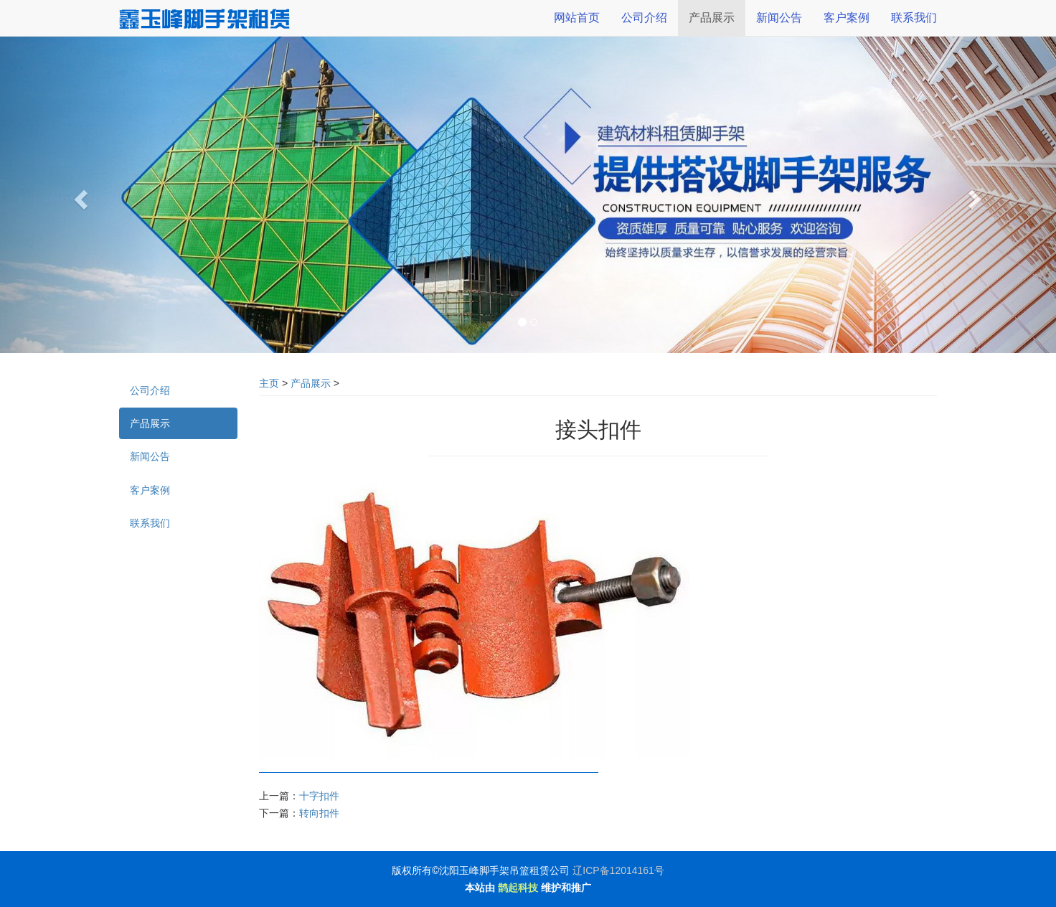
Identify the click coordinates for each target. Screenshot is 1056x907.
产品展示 (311, 383)
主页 (269, 383)
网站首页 (577, 17)
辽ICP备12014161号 (618, 870)
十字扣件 (319, 796)
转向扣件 (319, 813)
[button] (79, 195)
